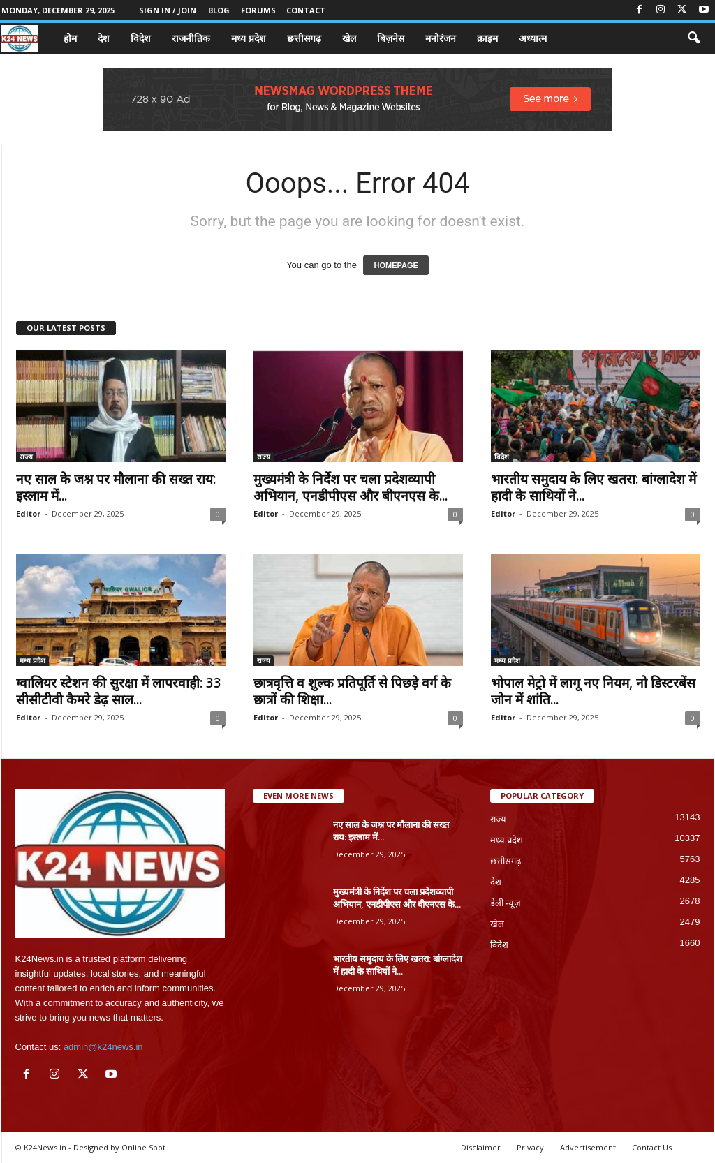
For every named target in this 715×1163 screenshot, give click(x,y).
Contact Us (652, 1147)
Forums (258, 10)
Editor (28, 513)
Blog (219, 10)
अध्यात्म (533, 38)
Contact (305, 10)
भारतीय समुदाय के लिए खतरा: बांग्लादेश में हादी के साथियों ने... (593, 487)
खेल (349, 38)
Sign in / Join (167, 10)
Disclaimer (481, 1147)
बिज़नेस (390, 38)
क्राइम (487, 38)
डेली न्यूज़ (506, 903)
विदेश (141, 38)
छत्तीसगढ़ (304, 38)
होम (70, 38)
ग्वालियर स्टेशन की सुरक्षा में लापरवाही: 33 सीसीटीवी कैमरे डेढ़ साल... (118, 691)
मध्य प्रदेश (248, 38)
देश (104, 38)
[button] (693, 38)
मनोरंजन (440, 38)
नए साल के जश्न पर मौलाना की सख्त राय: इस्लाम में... (116, 487)
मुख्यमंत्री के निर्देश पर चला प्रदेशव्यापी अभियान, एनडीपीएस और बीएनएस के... (350, 487)
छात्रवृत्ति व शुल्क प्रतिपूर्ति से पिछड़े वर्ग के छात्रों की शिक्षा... (352, 691)
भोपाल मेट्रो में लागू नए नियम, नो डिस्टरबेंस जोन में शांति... (593, 691)
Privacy (530, 1147)
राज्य (26, 456)
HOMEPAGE (396, 265)
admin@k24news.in (103, 1047)
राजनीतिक (191, 38)
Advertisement (588, 1147)
